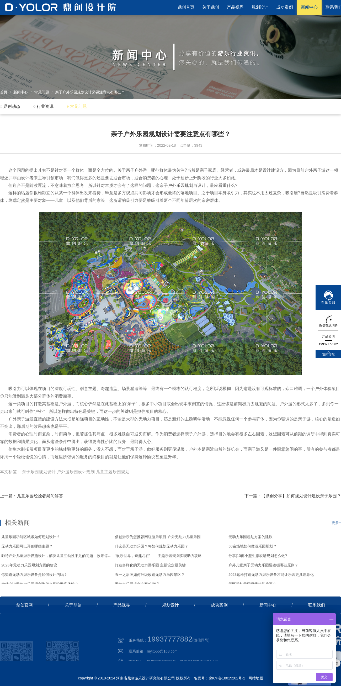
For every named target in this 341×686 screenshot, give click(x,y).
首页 (3, 92)
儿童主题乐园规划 (112, 493)
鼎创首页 (186, 7)
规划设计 (260, 7)
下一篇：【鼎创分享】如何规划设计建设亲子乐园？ (292, 513)
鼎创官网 (24, 622)
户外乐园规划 (180, 206)
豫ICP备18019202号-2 (227, 678)
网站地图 (255, 678)
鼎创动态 (11, 106)
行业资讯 (45, 106)
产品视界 (235, 7)
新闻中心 (309, 7)
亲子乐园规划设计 (39, 493)
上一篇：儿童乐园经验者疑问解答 (31, 513)
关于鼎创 (210, 7)
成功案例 (284, 7)
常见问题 (41, 92)
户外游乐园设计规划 (76, 493)
